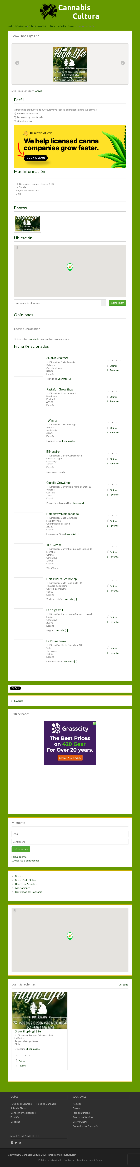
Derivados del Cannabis (28, 891)
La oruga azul (54, 610)
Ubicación (23, 237)
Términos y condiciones (89, 1160)
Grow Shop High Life (27, 1031)
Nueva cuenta (19, 856)
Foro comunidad (81, 1112)
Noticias (77, 1103)
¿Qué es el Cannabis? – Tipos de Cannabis (33, 1103)
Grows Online (80, 1121)
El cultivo (15, 1117)
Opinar (111, 365)
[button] (70, 267)
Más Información (29, 171)
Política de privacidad (49, 1160)
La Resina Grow (56, 641)
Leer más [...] (64, 378)
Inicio (10, 26)
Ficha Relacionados (31, 346)
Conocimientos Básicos (23, 1112)
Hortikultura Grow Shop (61, 578)
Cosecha (15, 1121)
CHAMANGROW (57, 358)
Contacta (69, 1160)
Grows (71, 26)
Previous (17, 63)
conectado (33, 338)
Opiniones (23, 314)
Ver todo (123, 984)
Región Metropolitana (45, 26)
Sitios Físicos (21, 26)
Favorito (112, 370)
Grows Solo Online (25, 880)
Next (123, 63)
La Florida (61, 26)
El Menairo (53, 451)
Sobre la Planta (19, 1108)
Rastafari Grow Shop (59, 389)
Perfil (19, 99)
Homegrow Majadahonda (62, 513)
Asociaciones (22, 887)
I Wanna (51, 420)
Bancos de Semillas (26, 883)
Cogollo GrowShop (58, 482)
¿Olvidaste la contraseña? (25, 860)
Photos (20, 207)
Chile (31, 26)
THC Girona (54, 544)
